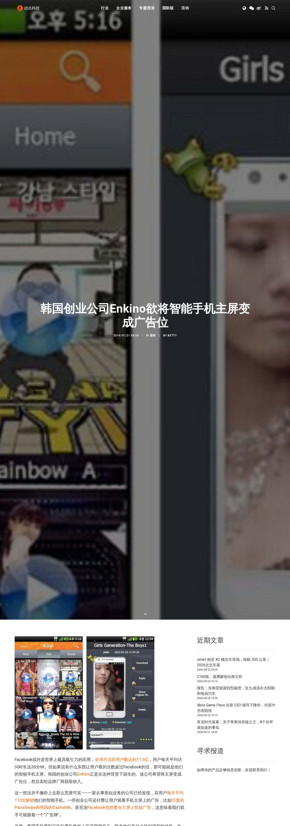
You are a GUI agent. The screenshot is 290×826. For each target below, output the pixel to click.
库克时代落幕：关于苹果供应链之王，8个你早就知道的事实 (235, 711)
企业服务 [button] (124, 10)
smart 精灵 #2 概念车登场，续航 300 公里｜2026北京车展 (233, 649)
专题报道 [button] (147, 10)
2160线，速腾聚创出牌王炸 (219, 663)
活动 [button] (185, 10)
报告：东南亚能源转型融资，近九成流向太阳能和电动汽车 (236, 677)
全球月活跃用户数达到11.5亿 (122, 745)
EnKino (83, 760)
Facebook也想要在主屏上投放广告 (119, 793)
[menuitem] (105, 10)
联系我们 (260, 756)
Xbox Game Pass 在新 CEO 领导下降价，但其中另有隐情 (236, 694)
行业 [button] (105, 10)
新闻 (153, 328)
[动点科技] (29, 10)
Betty (172, 328)
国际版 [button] (168, 10)
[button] (245, 10)
